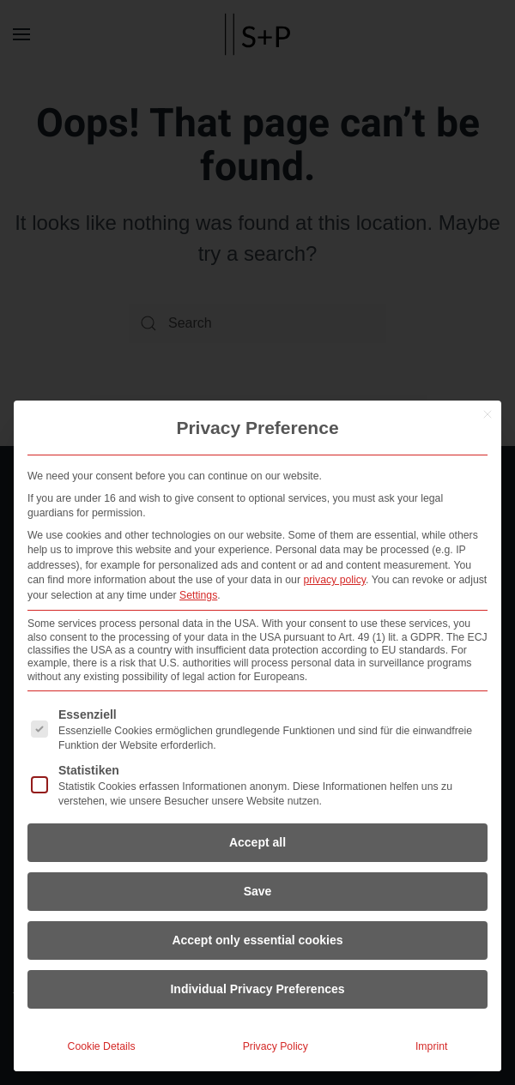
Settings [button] (198, 595)
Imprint (431, 1046)
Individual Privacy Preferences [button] (257, 989)
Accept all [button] (257, 842)
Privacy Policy (275, 1046)
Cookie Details (102, 1046)
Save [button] (258, 891)
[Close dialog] (487, 414)
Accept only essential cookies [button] (257, 940)
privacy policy (334, 580)
